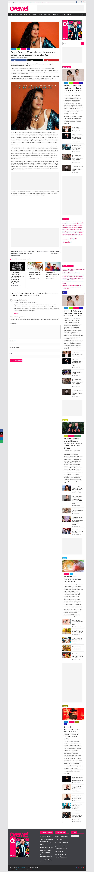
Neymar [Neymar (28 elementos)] (76, 232)
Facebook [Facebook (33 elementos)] (73, 225)
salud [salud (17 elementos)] (79, 234)
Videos (69, 14)
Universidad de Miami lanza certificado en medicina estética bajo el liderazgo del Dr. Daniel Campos (73, 443)
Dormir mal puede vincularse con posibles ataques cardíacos (72, 579)
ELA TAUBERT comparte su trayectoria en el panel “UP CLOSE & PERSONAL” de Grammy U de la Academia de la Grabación (77, 521)
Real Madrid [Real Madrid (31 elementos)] (72, 234)
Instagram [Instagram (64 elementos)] (79, 225)
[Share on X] (35, 60)
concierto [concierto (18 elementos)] (67, 223)
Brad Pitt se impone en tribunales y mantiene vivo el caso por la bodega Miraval (77, 147)
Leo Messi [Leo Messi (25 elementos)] (68, 231)
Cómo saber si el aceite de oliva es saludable (77, 647)
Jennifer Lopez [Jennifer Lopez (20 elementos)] (68, 227)
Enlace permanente (32, 302)
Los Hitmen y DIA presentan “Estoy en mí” (77, 128)
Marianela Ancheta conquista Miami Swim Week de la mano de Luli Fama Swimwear (77, 489)
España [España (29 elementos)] (69, 225)
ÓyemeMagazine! (24, 57)
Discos (18, 49)
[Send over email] (1, 441)
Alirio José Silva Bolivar (20, 300)
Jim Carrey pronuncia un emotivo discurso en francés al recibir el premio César (77, 806)
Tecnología (47, 14)
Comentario (13, 323)
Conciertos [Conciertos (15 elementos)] (71, 223)
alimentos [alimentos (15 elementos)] (64, 222)
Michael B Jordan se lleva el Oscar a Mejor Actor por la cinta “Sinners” (77, 797)
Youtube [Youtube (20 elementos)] (68, 238)
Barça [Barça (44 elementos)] (82, 222)
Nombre (12, 341)
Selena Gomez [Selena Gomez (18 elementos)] (65, 236)
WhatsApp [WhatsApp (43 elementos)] (64, 239)
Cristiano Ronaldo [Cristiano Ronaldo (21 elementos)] (77, 223)
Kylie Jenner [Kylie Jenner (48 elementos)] (79, 229)
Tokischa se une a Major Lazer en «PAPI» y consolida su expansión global (77, 168)
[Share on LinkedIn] (1, 439)
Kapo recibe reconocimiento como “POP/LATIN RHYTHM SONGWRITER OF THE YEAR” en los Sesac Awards (72, 733)
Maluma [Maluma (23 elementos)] (81, 231)
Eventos (34, 14)
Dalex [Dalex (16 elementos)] (66, 225)
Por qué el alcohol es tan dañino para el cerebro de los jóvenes (77, 640)
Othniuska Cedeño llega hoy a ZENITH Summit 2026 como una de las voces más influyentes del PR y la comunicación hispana (77, 500)
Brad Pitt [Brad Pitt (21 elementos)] (64, 223)
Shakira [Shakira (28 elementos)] (69, 236)
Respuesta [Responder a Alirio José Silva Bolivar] (16, 313)
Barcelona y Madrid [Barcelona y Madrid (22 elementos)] (76, 222)
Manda (41, 847)
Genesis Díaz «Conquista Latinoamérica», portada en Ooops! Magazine (46, 838)
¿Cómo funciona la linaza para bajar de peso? (34, 274)
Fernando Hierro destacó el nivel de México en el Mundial (37, 2)
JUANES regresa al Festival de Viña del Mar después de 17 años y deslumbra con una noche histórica (77, 816)
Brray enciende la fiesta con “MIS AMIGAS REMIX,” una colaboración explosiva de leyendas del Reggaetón (17, 278)
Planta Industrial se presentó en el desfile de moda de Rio (77, 531)
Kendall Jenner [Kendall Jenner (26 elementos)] (65, 229)
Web (11, 353)
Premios (77, 721)
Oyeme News (27, 14)
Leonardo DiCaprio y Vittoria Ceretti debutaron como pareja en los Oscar (77, 788)
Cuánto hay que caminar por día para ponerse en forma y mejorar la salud (77, 631)
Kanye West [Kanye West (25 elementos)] (79, 227)
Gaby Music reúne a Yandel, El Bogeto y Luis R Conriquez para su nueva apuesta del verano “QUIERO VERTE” (77, 158)
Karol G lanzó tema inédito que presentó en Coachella (77, 510)
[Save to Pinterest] (51, 60)
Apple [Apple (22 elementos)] (67, 222)
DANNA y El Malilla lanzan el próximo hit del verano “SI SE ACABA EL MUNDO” (73, 87)
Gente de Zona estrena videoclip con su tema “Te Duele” (52, 274)
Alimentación (55, 14)
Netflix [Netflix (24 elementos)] (74, 232)
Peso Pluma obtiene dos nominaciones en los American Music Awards (77, 779)
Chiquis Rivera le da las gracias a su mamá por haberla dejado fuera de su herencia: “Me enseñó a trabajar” (22, 253)
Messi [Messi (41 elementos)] (66, 232)
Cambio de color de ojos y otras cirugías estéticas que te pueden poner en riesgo (77, 622)
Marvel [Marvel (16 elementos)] (63, 232)
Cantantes (13, 49)
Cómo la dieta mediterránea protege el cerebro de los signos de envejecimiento (77, 655)
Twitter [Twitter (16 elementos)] (77, 236)
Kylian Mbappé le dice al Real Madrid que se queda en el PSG (49, 252)
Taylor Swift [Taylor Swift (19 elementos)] (73, 236)
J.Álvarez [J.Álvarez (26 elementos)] (64, 227)
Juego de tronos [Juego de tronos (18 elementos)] (74, 227)
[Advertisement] (60, 8)
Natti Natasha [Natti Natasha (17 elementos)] (70, 232)
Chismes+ (63, 14)
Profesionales (77, 435)
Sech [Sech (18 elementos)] (82, 234)
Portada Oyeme (18, 14)
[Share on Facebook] (19, 60)
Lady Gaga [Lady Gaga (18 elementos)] (64, 231)
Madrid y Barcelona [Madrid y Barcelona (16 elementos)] (76, 231)
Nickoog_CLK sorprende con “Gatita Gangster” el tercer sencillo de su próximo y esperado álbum (77, 137)
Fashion (40, 14)
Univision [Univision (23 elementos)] (80, 236)
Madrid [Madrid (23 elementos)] (71, 231)
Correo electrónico (15, 347)
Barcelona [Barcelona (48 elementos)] (71, 222)
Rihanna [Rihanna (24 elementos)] (76, 234)
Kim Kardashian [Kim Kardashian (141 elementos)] (72, 229)
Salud (71, 573)
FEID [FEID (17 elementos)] (76, 225)
